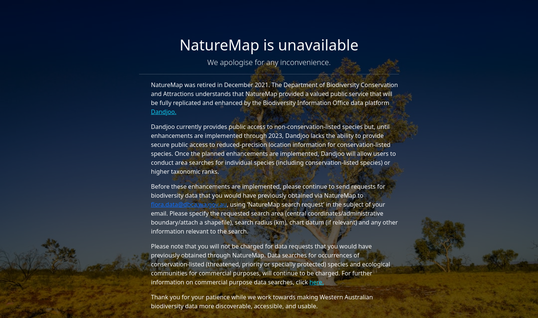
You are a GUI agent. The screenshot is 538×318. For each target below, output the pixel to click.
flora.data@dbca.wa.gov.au (189, 204)
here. (316, 282)
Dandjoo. (163, 112)
